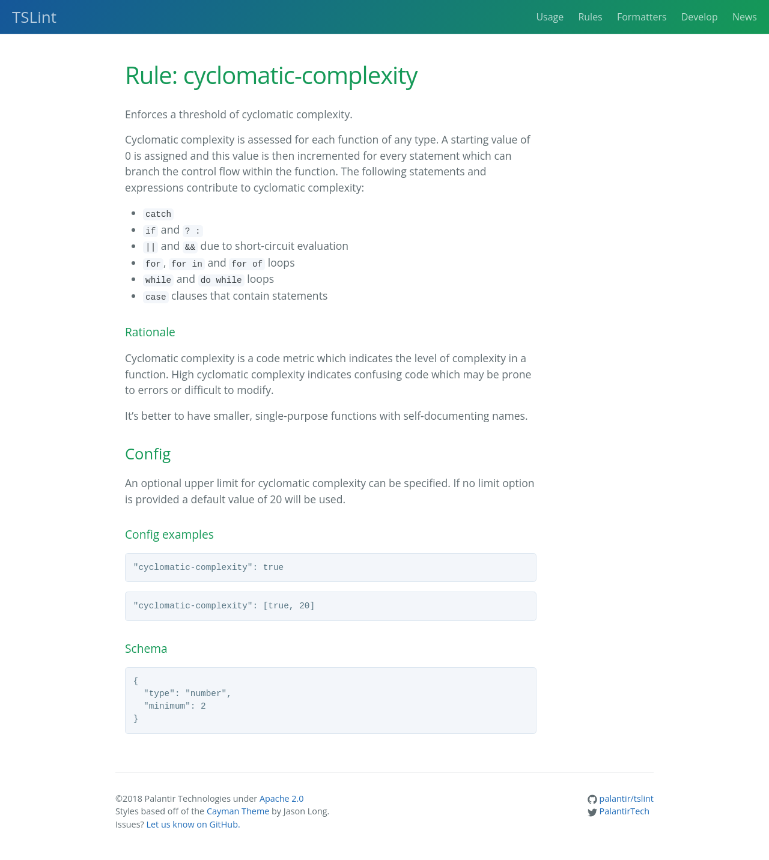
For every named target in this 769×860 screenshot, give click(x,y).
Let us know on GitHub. (193, 824)
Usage (550, 16)
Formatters (642, 16)
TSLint (34, 17)
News (744, 16)
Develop (699, 16)
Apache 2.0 (282, 798)
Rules (590, 16)
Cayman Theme (238, 811)
